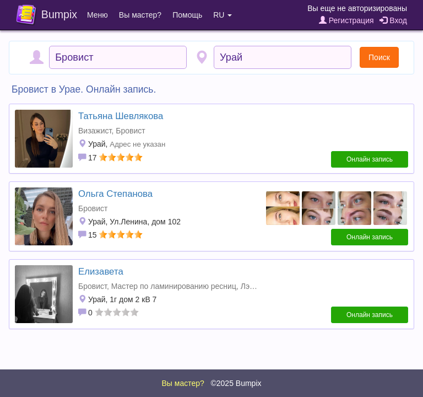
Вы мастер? (140, 14)
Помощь (187, 14)
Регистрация (346, 20)
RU (222, 14)
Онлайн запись (369, 159)
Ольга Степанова (115, 194)
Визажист (94, 130)
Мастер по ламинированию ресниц (173, 286)
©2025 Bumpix (235, 383)
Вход (393, 20)
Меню (97, 14)
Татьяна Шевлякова (120, 116)
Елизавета (100, 271)
